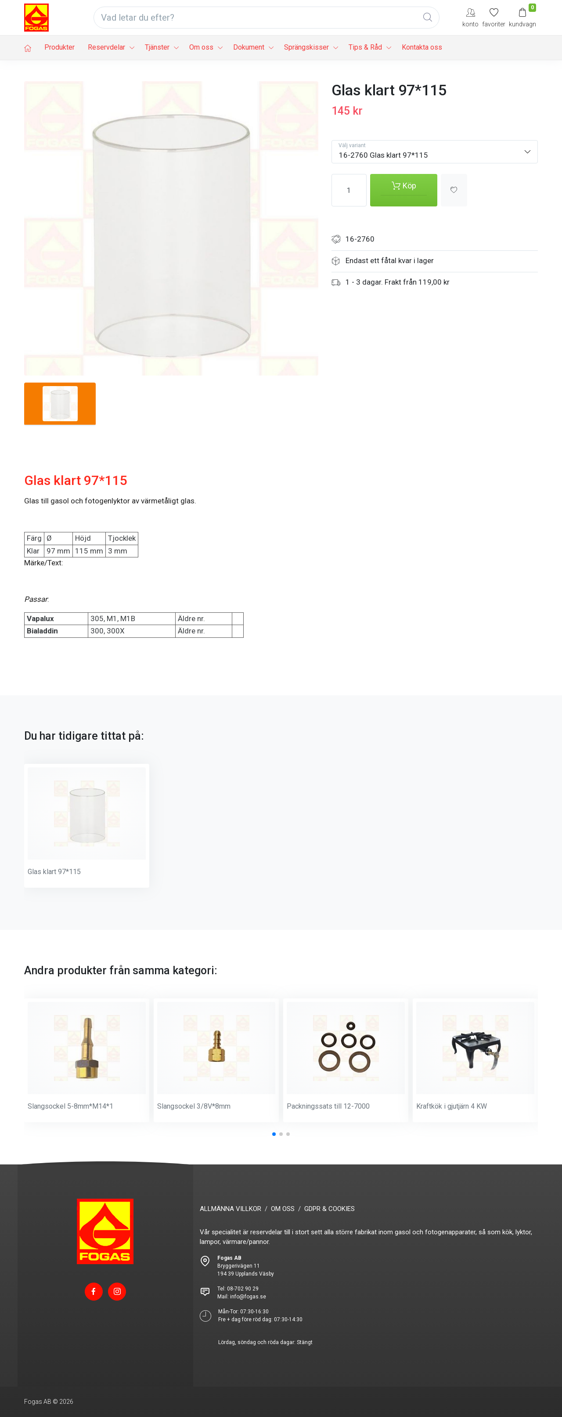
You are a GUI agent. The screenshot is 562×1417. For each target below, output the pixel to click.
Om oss (201, 47)
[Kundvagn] (522, 17)
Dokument (248, 47)
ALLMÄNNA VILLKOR (230, 1209)
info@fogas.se (248, 1297)
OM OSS (283, 1209)
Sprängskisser (306, 47)
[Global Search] (428, 18)
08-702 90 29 (243, 1289)
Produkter (59, 47)
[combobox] (434, 151)
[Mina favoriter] (493, 17)
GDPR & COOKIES (329, 1209)
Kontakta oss (422, 47)
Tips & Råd (365, 47)
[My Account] (470, 17)
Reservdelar (106, 47)
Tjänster (157, 47)
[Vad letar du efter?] (267, 18)
